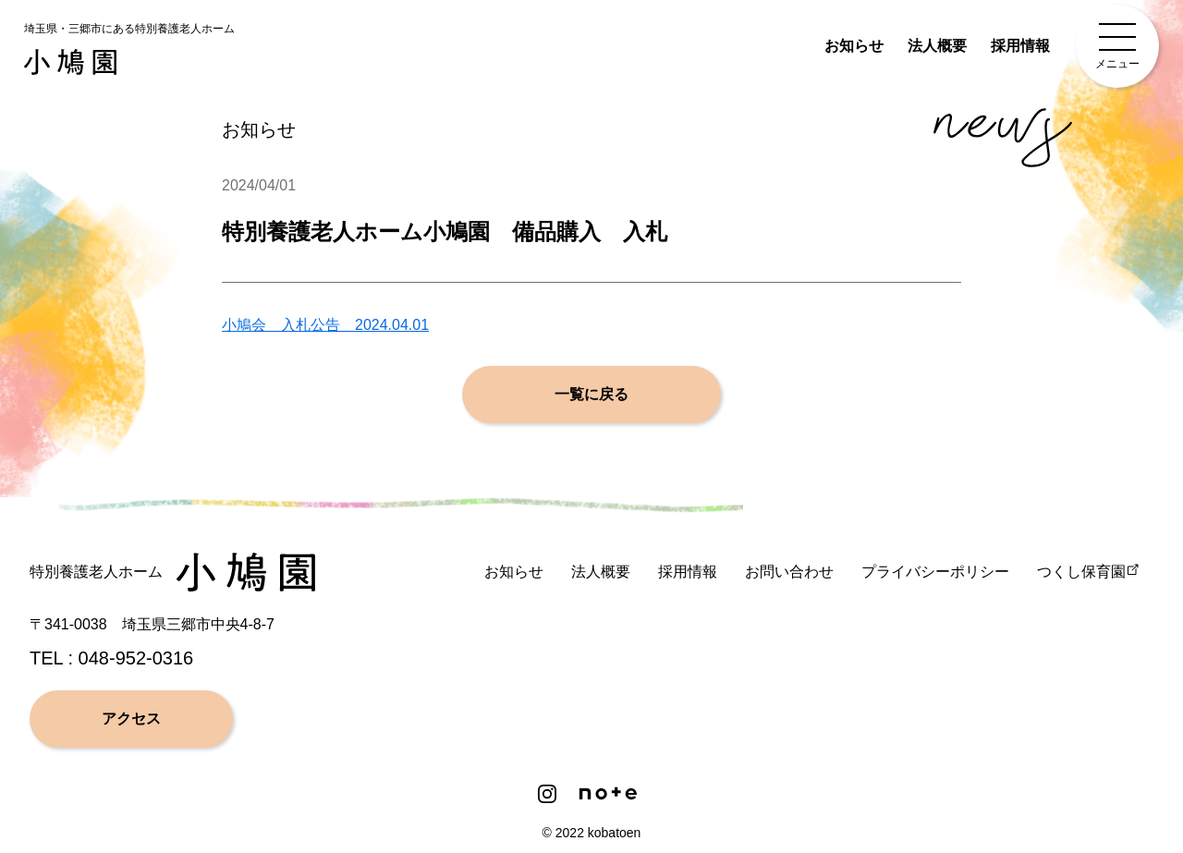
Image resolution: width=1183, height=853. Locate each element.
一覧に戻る (591, 395)
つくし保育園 (1081, 571)
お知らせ (854, 46)
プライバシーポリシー (935, 571)
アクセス (131, 718)
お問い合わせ (789, 571)
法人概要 (937, 46)
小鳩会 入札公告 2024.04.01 (325, 326)
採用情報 (1020, 46)
